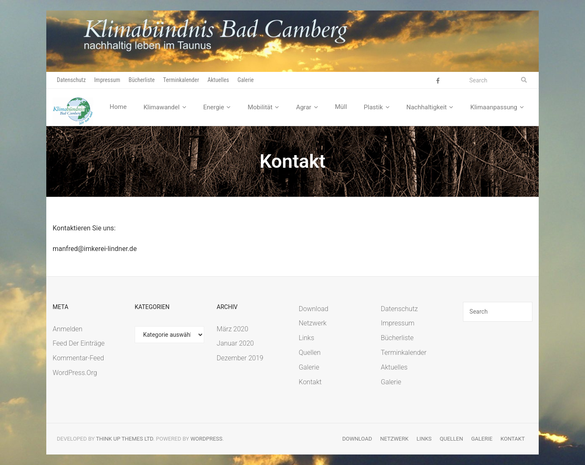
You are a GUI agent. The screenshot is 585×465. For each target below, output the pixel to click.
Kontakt (310, 382)
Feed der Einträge (79, 343)
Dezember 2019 (240, 358)
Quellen (310, 353)
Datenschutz (71, 80)
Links (306, 338)
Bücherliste (142, 80)
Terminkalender (181, 80)
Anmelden (67, 329)
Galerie (245, 80)
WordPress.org (75, 373)
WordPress (207, 439)
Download (313, 309)
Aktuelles (218, 80)
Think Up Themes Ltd (124, 439)
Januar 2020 (235, 343)
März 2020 (232, 329)
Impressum (107, 80)
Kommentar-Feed (78, 358)
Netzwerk (313, 323)
